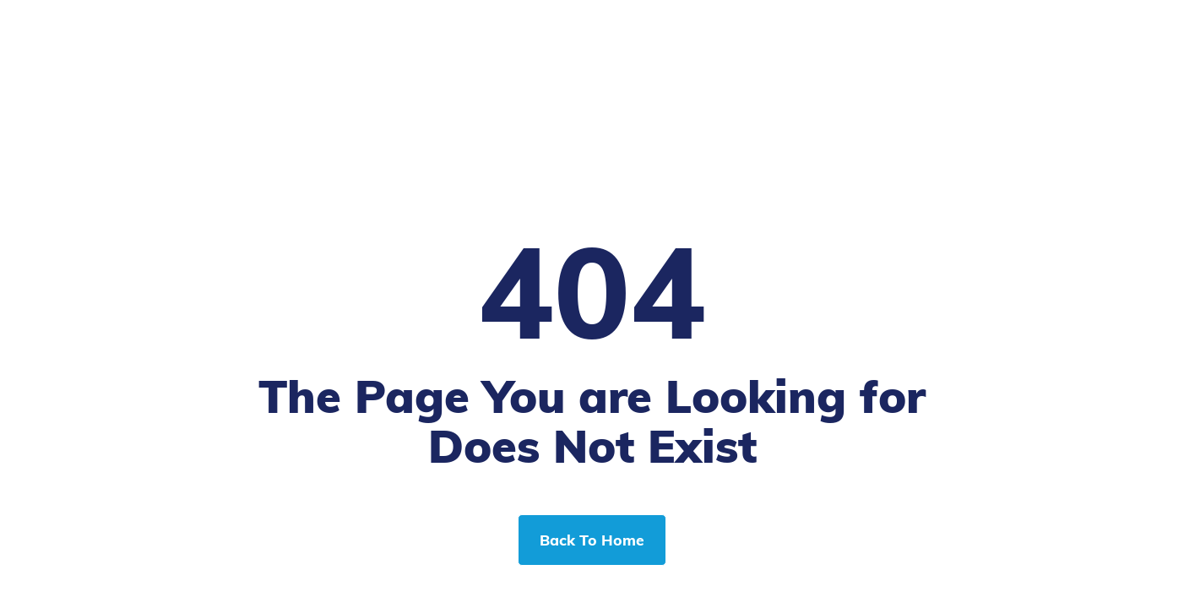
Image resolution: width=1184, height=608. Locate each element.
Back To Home (592, 539)
